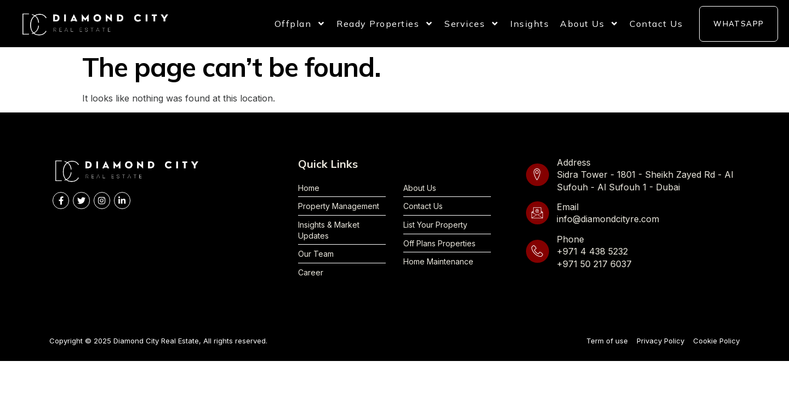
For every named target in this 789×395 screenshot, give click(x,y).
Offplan (300, 23)
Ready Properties (384, 23)
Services (471, 23)
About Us (589, 23)
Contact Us (656, 23)
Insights (529, 23)
